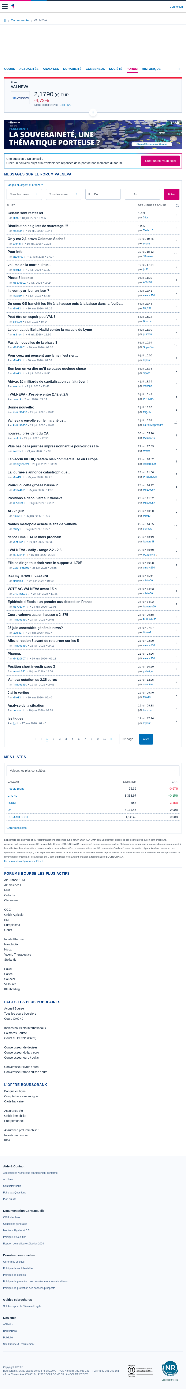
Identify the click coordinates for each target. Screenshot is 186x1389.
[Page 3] (60, 739)
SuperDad (149, 347)
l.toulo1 (17, 632)
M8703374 (19, 606)
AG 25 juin (16, 511)
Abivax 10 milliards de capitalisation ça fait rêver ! (48, 381)
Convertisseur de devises (20, 1047)
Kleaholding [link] (12, 989)
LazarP (17, 399)
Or (9, 809)
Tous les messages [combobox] (22, 194)
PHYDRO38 (150, 476)
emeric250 (149, 295)
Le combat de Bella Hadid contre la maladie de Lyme (50, 329)
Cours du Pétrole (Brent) (20, 1038)
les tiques (15, 718)
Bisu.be (17, 321)
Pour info (15, 252)
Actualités (29, 68)
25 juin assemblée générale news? (35, 628)
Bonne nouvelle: (21, 407)
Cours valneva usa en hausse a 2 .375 (38, 615)
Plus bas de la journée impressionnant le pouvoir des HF (53, 446)
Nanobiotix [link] (11, 944)
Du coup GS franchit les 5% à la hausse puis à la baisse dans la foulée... (65, 303)
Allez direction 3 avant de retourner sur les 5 (43, 641)
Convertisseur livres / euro (21, 1067)
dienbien (148, 684)
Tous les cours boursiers (20, 1013)
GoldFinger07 (21, 567)
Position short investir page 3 (31, 666)
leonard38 (148, 541)
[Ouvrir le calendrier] (89, 194)
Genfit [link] (8, 930)
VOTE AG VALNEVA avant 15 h (32, 589)
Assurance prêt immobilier (21, 1130)
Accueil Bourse (14, 1008)
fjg (14, 723)
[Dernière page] (116, 739)
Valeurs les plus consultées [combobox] (28, 770)
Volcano (147, 386)
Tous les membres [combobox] (61, 194)
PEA (7, 1140)
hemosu (17, 710)
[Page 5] (72, 739)
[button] (5, 6)
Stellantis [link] (10, 959)
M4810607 (19, 658)
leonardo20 (149, 463)
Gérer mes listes (17, 827)
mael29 (17, 230)
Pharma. (14, 653)
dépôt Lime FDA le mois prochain (34, 537)
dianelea (18, 580)
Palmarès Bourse (15, 1033)
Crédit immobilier (15, 1115)
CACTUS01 (20, 593)
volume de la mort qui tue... (29, 265)
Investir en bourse (16, 1135)
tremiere (147, 528)
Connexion (176, 6)
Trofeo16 (148, 230)
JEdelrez (18, 256)
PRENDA (148, 399)
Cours (9, 68)
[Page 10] (105, 739)
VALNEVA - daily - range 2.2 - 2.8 (36, 550)
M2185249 (149, 437)
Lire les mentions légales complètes (23, 861)
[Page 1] (47, 739)
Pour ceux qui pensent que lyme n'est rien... (43, 355)
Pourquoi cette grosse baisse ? (33, 485)
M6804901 (19, 282)
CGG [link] (7, 909)
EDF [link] (7, 919)
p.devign (148, 671)
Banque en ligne (15, 1091)
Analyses (51, 68)
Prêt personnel (13, 1121)
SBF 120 (65, 104)
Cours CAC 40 (13, 1018)
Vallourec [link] (10, 984)
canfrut (17, 438)
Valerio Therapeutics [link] (17, 954)
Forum (132, 68)
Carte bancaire (14, 1101)
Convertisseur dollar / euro (21, 1052)
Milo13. (17, 269)
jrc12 (146, 269)
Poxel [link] (8, 969)
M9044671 (19, 490)
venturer (18, 541)
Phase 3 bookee (20, 278)
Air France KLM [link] (14, 880)
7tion (16, 217)
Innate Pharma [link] (14, 939)
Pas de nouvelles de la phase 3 (32, 342)
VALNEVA (19, 87)
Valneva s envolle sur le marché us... (37, 420)
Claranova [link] (11, 900)
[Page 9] (98, 739)
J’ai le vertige (18, 692)
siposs (146, 373)
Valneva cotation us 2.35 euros (32, 679)
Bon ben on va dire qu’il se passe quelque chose (47, 368)
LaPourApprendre (153, 424)
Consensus (95, 68)
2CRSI (12, 802)
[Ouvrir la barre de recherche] (162, 6)
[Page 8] (91, 739)
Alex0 (16, 515)
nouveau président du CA (28, 433)
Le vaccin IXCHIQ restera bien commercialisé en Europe (53, 459)
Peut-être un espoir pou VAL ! (31, 317)
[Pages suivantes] (111, 739)
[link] (30, 1172)
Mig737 (147, 308)
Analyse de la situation (26, 705)
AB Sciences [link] (12, 885)
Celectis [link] (9, 895)
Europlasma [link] (12, 925)
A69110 (147, 282)
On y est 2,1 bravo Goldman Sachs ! (36, 239)
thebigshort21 (21, 464)
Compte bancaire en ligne (21, 1096)
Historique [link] (151, 68)
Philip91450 (20, 412)
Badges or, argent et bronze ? (25, 184)
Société (115, 68)
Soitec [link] (8, 974)
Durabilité (72, 68)
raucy (16, 529)
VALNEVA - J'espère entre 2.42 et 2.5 (39, 394)
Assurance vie (13, 1110)
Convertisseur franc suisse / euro (26, 1072)
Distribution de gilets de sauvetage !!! (38, 226)
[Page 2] (53, 739)
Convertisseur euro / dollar (21, 1057)
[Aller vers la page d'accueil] (12, 6)
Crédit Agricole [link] (13, 914)
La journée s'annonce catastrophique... (39, 472)
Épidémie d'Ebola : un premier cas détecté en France (50, 602)
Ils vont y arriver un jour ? (28, 290)
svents (17, 243)
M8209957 (149, 489)
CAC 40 (12, 795)
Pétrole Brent (16, 788)
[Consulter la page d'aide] (166, 6)
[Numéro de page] (128, 739)
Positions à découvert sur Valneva (35, 498)
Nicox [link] (8, 949)
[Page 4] (66, 739)
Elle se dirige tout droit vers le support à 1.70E (45, 563)
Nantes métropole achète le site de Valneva (42, 524)
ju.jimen (17, 334)
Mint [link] (7, 890)
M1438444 (19, 554)
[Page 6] (79, 739)
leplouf (146, 360)
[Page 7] (85, 739)
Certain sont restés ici (25, 213)
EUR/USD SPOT (18, 817)
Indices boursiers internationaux (25, 1028)
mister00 (148, 580)
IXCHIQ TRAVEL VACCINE (28, 576)
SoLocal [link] (9, 979)
